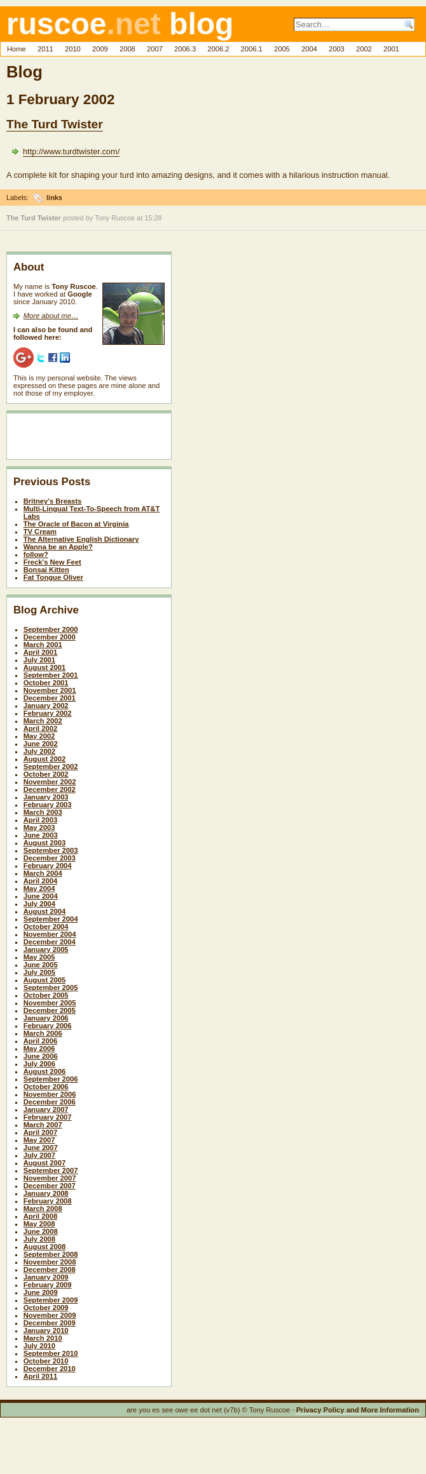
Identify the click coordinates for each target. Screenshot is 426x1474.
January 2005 (46, 949)
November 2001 (50, 690)
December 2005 (50, 1010)
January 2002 (46, 705)
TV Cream (40, 531)
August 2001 (45, 667)
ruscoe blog (119, 24)
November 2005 (50, 1003)
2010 (73, 49)
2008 (127, 49)
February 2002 (48, 713)
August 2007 (45, 1163)
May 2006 (39, 1048)
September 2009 (51, 1300)
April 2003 (40, 820)
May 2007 (39, 1140)
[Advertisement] (87, 439)
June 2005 (41, 964)
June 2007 (41, 1147)
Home (16, 49)
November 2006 (50, 1094)
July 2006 (39, 1064)
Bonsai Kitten (46, 569)
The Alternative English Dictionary (81, 539)
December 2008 (50, 1269)
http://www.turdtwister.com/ (71, 151)
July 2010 (39, 1346)
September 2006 (51, 1079)
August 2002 (45, 759)
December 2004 (50, 942)
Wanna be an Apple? (58, 547)
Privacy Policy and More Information (357, 1410)
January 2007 (46, 1109)
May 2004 (39, 888)
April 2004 (40, 881)
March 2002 (43, 721)
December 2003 (50, 858)
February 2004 (48, 865)
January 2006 (46, 1018)
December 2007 (50, 1185)
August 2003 (45, 843)
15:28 (152, 218)
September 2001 (51, 675)
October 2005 (46, 995)
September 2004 (51, 919)
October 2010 (46, 1361)
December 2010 (50, 1368)
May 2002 (39, 736)
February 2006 (48, 1025)
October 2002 (46, 774)
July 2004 (39, 904)
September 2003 (51, 850)
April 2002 (40, 728)
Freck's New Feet (52, 562)
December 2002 (50, 789)
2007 (155, 49)
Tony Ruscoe (115, 218)
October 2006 (46, 1086)
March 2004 (43, 873)
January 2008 (46, 1193)
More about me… (51, 315)
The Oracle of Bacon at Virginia (76, 524)
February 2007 (48, 1117)
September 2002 (51, 766)
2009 (100, 49)
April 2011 (40, 1376)
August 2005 (45, 980)
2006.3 (185, 49)
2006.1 (252, 49)
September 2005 (51, 987)
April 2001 (40, 652)
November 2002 (50, 782)
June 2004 (41, 896)
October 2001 (46, 683)
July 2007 (39, 1155)
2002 (364, 49)
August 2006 (45, 1071)
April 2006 (40, 1041)
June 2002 (41, 743)
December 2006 (50, 1102)
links (54, 197)
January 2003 (46, 797)
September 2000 (51, 629)
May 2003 (39, 827)
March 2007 (43, 1125)
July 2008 (39, 1239)
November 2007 (50, 1178)
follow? (36, 554)
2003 (337, 49)
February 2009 (48, 1285)
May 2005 (39, 957)
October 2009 (46, 1307)
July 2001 (39, 660)
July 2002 (39, 751)
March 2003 (43, 812)
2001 (391, 49)
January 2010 (46, 1330)
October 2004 (46, 926)
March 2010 (43, 1338)
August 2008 (45, 1246)
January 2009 (46, 1277)
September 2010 (51, 1353)
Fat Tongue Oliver (53, 577)
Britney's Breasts (53, 501)
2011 (45, 49)
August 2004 (45, 911)
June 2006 (41, 1056)
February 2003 (48, 804)
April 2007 (40, 1132)
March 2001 (43, 644)
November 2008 (50, 1262)
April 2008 (40, 1216)
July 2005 (39, 972)
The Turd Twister (54, 124)
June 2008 (41, 1231)
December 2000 (50, 637)
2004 (309, 49)
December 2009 (50, 1323)
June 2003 (41, 835)
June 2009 (41, 1292)
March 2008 (43, 1208)
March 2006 (43, 1033)
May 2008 (39, 1224)
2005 (282, 49)
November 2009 (50, 1315)
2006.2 (218, 49)
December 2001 (50, 698)
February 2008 (48, 1201)
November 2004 (50, 934)
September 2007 (51, 1170)
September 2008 (51, 1254)
